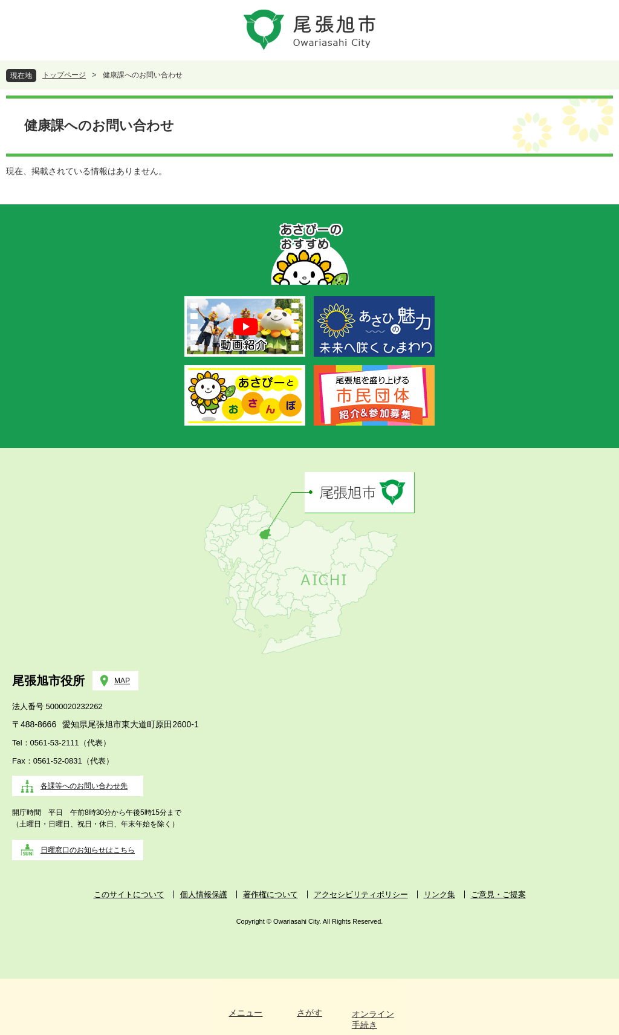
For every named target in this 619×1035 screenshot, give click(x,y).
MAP (122, 680)
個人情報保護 (203, 894)
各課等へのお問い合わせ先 (84, 786)
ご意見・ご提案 (498, 894)
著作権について (270, 894)
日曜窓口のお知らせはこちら (88, 850)
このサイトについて (129, 894)
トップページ (64, 75)
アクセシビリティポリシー (361, 894)
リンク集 (439, 894)
